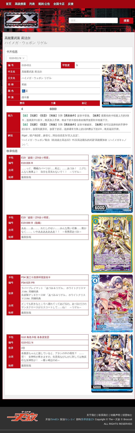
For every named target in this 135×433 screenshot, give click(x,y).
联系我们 (103, 415)
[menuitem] (8, 4)
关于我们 (91, 415)
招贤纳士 (127, 415)
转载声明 (115, 415)
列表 (32, 3)
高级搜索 (20, 3)
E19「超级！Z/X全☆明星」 (36, 157)
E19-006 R (27, 163)
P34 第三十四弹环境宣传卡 (36, 277)
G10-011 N (27, 342)
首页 (8, 3)
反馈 (70, 3)
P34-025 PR (28, 282)
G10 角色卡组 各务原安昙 (35, 337)
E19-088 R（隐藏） (32, 222)
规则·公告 (44, 3)
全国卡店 (58, 3)
